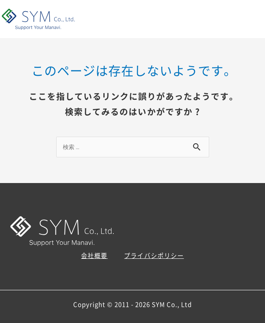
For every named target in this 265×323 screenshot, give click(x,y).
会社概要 (94, 255)
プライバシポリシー (154, 255)
